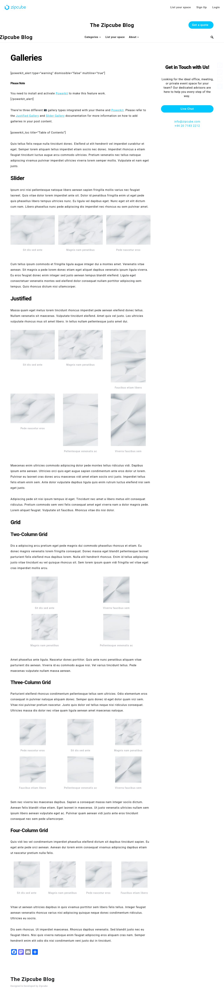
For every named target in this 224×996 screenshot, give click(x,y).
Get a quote (200, 25)
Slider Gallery (55, 115)
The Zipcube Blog (112, 25)
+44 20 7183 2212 (187, 115)
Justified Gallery (27, 115)
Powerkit (62, 93)
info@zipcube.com (187, 111)
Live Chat (187, 98)
